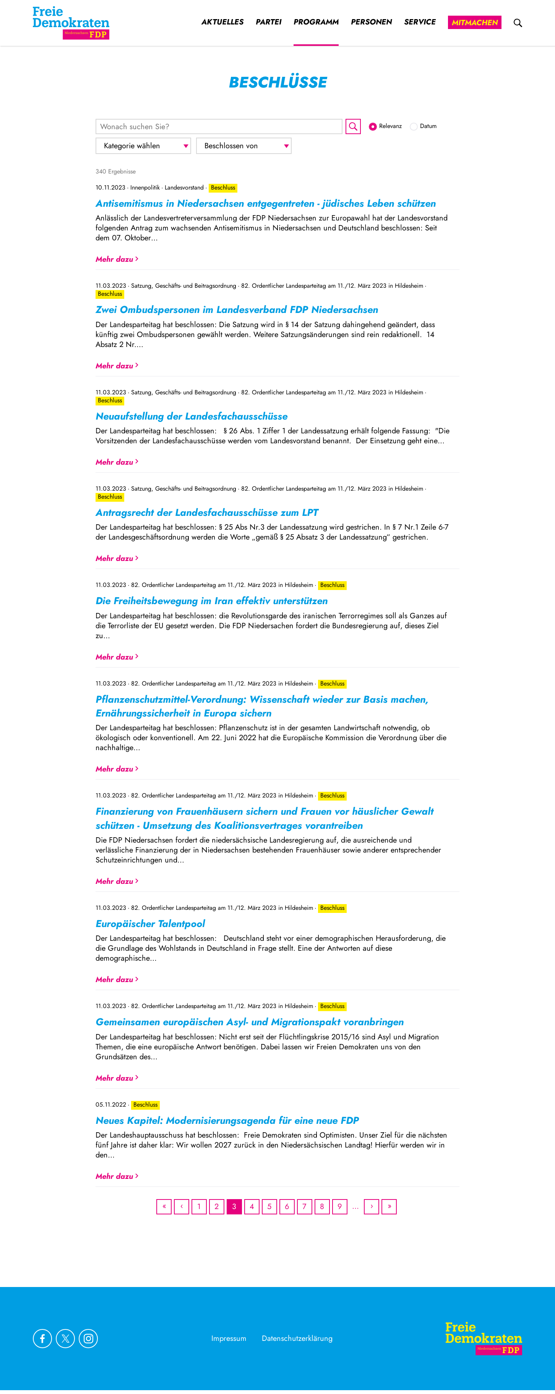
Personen (371, 22)
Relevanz (390, 126)
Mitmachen (475, 22)
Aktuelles (222, 22)
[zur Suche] (518, 23)
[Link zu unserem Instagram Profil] (88, 1338)
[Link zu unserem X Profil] (65, 1338)
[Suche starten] (353, 126)
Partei (268, 22)
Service (420, 22)
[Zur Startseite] (484, 1338)
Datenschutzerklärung (297, 1338)
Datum (428, 126)
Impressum (229, 1338)
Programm (316, 22)
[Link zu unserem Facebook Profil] (42, 1338)
